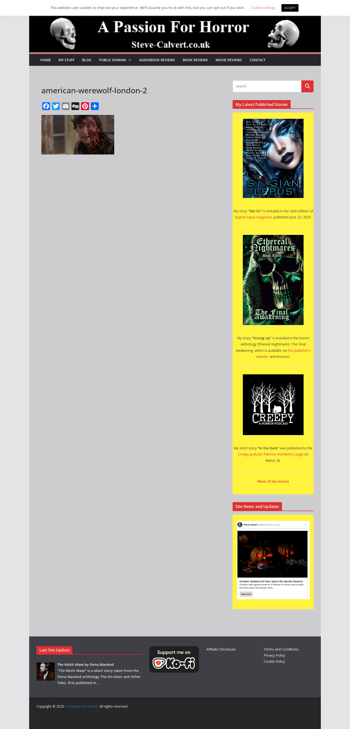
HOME (45, 60)
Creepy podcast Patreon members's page (270, 454)
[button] (128, 60)
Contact (257, 60)
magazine (253, 217)
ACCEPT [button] (290, 8)
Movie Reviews (229, 60)
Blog (86, 60)
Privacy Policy (274, 655)
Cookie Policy (274, 661)
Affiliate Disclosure (221, 649)
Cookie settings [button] (263, 7)
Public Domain (112, 60)
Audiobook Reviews (157, 60)
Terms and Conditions (281, 649)
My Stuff (66, 60)
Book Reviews (195, 60)
